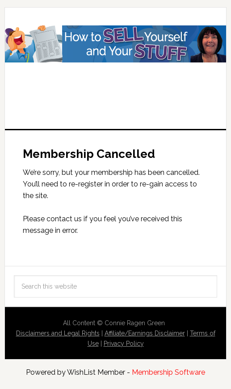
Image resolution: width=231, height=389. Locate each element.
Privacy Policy (124, 343)
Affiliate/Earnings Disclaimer (145, 333)
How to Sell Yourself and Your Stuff (115, 58)
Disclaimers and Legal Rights (58, 333)
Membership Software (168, 372)
